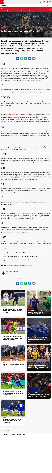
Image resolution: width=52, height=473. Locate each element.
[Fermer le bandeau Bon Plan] (50, 9)
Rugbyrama (10, 265)
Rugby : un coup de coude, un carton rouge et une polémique (20, 256)
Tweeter (21, 58)
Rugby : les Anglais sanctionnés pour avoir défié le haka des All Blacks (23, 260)
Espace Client (47, 2)
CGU (12, 434)
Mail (34, 58)
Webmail (44, 2)
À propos (18, 434)
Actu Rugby (21, 265)
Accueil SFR (2, 2)
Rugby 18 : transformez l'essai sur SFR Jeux (15, 252)
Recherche (37, 2)
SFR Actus (3, 5)
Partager (17, 58)
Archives (6, 434)
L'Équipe (16, 265)
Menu (50, 2)
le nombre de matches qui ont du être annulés (18, 114)
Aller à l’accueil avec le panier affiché (40, 2)
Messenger (29, 58)
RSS (24, 434)
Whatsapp (25, 58)
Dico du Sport (28, 265)
